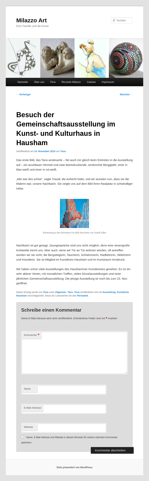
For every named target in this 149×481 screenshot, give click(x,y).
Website (28, 427)
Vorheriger (23, 94)
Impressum (108, 82)
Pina (52, 82)
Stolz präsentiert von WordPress (74, 467)
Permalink (82, 295)
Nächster (126, 94)
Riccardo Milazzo (71, 82)
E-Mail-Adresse (32, 407)
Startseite (22, 82)
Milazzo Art (31, 20)
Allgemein (60, 292)
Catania (91, 82)
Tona (63, 151)
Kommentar (31, 335)
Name (27, 388)
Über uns (39, 82)
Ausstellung (109, 292)
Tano (70, 292)
